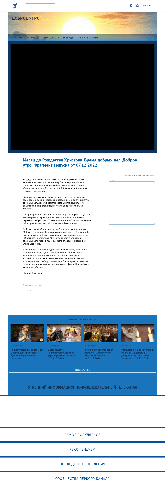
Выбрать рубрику (88, 37)
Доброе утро (26, 18)
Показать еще (82, 369)
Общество (28, 290)
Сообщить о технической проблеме (138, 175)
